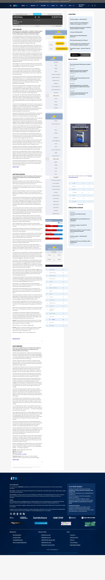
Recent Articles (72, 59)
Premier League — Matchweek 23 (78, 236)
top (42, 340)
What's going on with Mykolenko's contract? (78, 36)
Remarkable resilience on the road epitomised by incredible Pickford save (80, 86)
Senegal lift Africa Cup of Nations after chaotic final (80, 242)
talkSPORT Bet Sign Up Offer (48, 540)
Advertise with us (66, 552)
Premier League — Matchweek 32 (78, 19)
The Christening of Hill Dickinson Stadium (80, 64)
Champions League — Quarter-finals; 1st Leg (80, 49)
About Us (72, 540)
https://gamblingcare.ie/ (39, 510)
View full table (80, 204)
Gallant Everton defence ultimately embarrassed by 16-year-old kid (79, 71)
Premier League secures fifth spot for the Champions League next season (80, 44)
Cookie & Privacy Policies (42, 552)
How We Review (74, 542)
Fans (61, 5)
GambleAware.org (80, 493)
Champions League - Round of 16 (78, 225)
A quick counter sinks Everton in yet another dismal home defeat (79, 93)
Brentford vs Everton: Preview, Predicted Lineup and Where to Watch (80, 28)
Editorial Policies (51, 552)
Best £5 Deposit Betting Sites (19, 542)
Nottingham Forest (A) (62, 48)
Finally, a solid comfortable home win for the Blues (79, 78)
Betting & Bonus (82, 5)
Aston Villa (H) (60, 43)
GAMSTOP (76, 497)
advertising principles (64, 1)
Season (33, 5)
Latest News (72, 14)
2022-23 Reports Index (59, 37)
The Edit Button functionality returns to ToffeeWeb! (80, 219)
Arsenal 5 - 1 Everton (22, 454)
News (23, 5)
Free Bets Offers (17, 537)
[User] (94, 5)
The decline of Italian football (77, 214)
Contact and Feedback (31, 552)
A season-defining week (76, 32)
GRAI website (74, 511)
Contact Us (72, 535)
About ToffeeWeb (74, 552)
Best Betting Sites (17, 535)
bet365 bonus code (46, 535)
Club (52, 5)
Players (43, 5)
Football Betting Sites (18, 540)
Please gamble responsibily (44, 1)
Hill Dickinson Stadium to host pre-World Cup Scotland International (80, 230)
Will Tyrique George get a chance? (79, 40)
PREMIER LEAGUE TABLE (54, 265)
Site (70, 5)
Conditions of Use (59, 552)
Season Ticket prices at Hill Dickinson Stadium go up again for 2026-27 (79, 23)
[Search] (92, 5)
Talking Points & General (75, 208)
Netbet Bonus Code (46, 537)
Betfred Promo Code (46, 542)
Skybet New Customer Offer (48, 545)
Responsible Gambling (75, 545)
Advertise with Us (74, 537)
